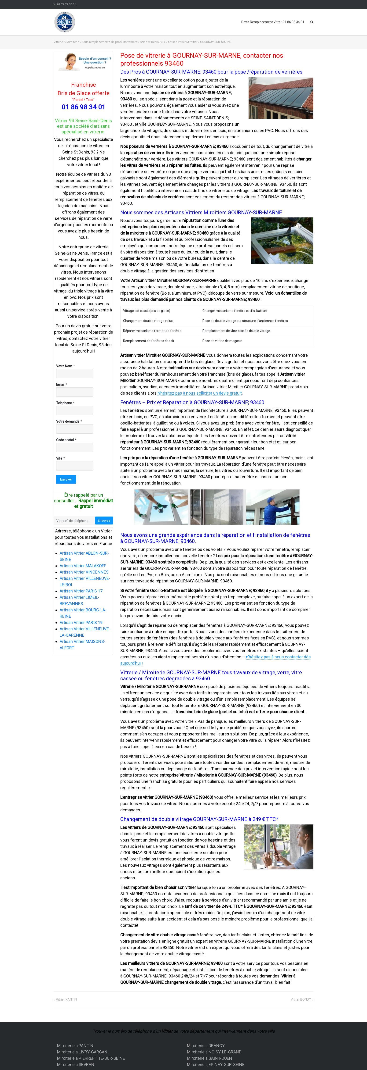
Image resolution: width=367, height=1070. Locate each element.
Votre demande (67, 421)
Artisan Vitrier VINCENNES (84, 572)
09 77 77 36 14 (66, 4)
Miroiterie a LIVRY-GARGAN (82, 1051)
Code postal (65, 440)
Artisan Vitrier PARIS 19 (81, 622)
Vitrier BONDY (301, 999)
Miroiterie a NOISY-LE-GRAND (214, 1051)
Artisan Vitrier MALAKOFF (83, 565)
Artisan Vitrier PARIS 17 (81, 590)
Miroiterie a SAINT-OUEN (209, 1058)
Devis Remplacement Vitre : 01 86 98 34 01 (272, 22)
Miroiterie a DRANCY (206, 1045)
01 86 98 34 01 (84, 107)
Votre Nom (64, 366)
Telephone (64, 403)
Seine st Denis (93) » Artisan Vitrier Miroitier (168, 42)
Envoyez (104, 520)
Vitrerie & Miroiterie (66, 42)
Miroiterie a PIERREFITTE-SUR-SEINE (91, 1058)
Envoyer (66, 479)
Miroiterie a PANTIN (75, 1045)
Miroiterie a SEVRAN (75, 1064)
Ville (59, 458)
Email (60, 384)
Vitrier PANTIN (66, 999)
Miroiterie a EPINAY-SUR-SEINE (216, 1064)
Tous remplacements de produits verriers (109, 42)
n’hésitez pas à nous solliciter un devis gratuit (200, 393)
